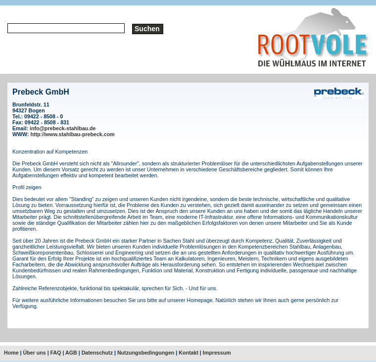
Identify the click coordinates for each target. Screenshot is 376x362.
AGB (71, 353)
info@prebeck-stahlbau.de (63, 128)
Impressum (217, 353)
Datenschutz (97, 353)
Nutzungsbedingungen (145, 353)
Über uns (34, 353)
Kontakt (188, 353)
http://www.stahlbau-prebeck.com (73, 134)
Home (11, 353)
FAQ (55, 353)
